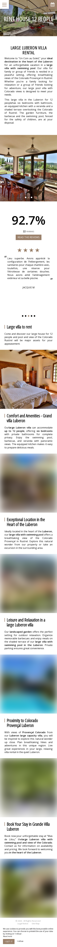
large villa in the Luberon (26, 99)
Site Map (36, 923)
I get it (9, 941)
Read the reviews (29, 237)
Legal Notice (22, 923)
